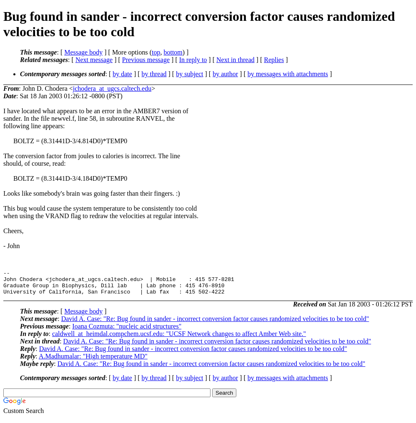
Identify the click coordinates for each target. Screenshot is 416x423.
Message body (83, 52)
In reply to (193, 59)
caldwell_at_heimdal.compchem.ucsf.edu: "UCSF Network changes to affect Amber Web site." (179, 338)
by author (225, 73)
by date (122, 73)
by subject (189, 73)
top (156, 52)
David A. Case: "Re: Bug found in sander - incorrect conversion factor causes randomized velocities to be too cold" (215, 323)
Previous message (146, 59)
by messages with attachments (288, 73)
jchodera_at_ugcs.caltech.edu (112, 88)
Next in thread (235, 59)
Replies (274, 59)
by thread (154, 73)
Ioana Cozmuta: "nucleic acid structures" (126, 331)
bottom (172, 52)
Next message (94, 59)
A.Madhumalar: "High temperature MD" (93, 361)
